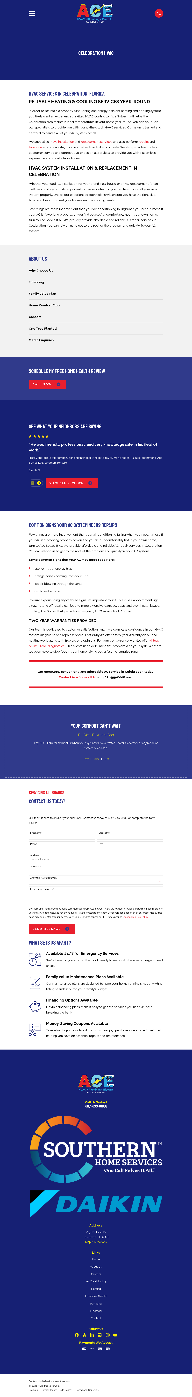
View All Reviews (71, 483)
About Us (96, 1266)
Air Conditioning (96, 1281)
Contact (96, 1318)
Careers (96, 1274)
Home (96, 1259)
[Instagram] (108, 1335)
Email (96, 759)
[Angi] (84, 1335)
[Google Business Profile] (100, 1335)
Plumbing (96, 1303)
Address (34, 855)
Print (106, 759)
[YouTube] (115, 1335)
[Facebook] (77, 1335)
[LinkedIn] (92, 1335)
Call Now (47, 384)
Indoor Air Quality (96, 1296)
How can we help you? (42, 889)
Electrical (96, 1310)
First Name (36, 833)
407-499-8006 (96, 1106)
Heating (96, 1288)
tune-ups (35, 147)
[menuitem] (96, 270)
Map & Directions (96, 1242)
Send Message (52, 929)
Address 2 (35, 866)
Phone (33, 844)
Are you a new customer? (43, 878)
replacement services (96, 141)
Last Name (104, 833)
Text (86, 759)
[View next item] (39, 483)
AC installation (63, 141)
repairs (144, 141)
